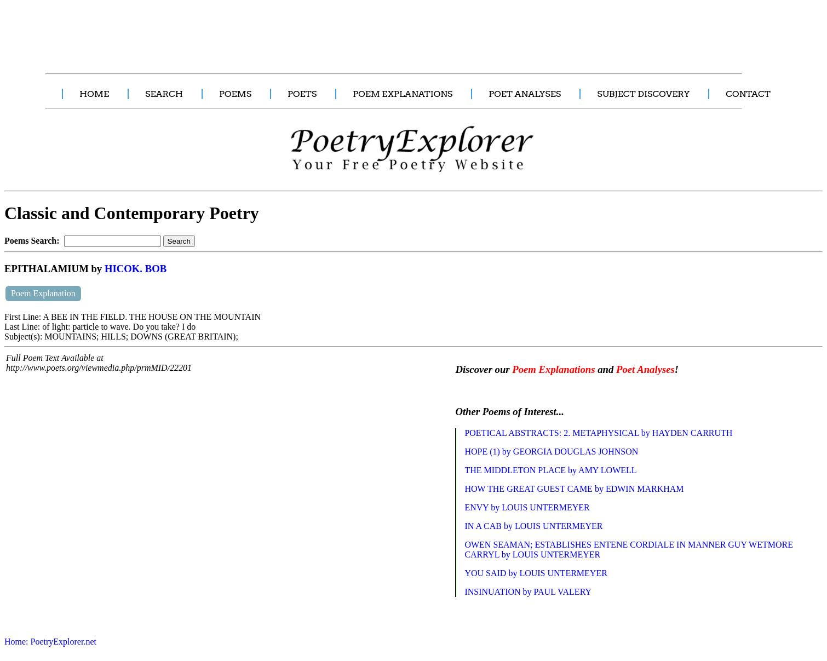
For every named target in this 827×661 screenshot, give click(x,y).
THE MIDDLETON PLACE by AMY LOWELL (550, 470)
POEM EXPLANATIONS (402, 94)
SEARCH (164, 94)
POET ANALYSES (525, 94)
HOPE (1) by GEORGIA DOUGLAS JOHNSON (551, 451)
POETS (302, 94)
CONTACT (748, 94)
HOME (94, 94)
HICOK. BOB (135, 268)
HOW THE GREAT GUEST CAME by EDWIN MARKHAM (574, 488)
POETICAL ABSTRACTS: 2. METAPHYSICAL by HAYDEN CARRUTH (598, 433)
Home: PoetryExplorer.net (50, 641)
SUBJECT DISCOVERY (643, 94)
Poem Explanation (43, 293)
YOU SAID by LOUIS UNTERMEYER (535, 573)
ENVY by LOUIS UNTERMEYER (526, 507)
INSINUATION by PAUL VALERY (527, 591)
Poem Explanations (553, 369)
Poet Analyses (645, 369)
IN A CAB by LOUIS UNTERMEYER (533, 526)
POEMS (235, 94)
